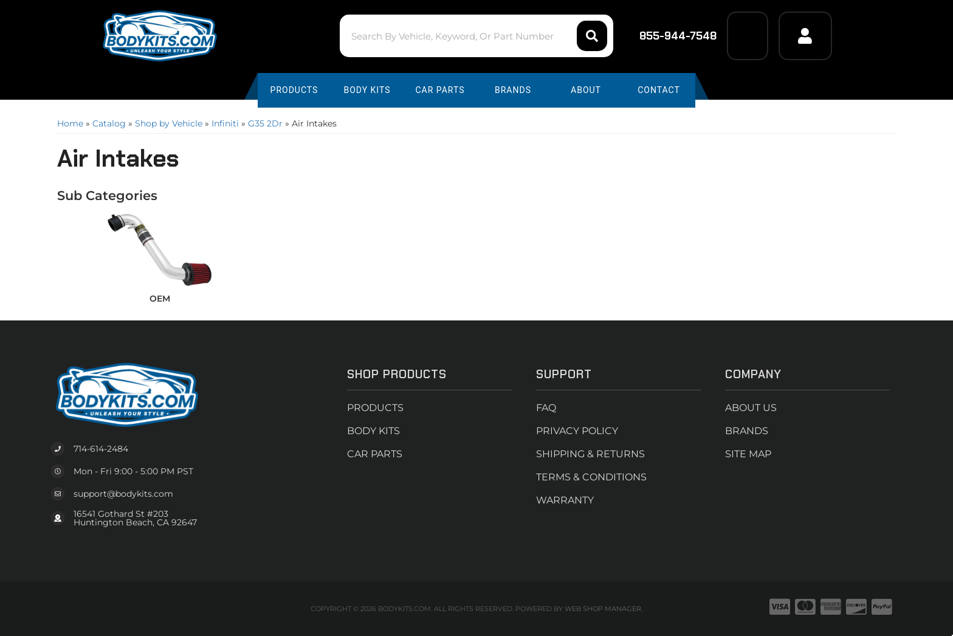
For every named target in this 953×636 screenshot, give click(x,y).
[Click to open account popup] (805, 36)
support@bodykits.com (123, 493)
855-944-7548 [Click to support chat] (670, 36)
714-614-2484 (101, 448)
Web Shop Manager (603, 608)
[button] (476, 36)
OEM (160, 298)
